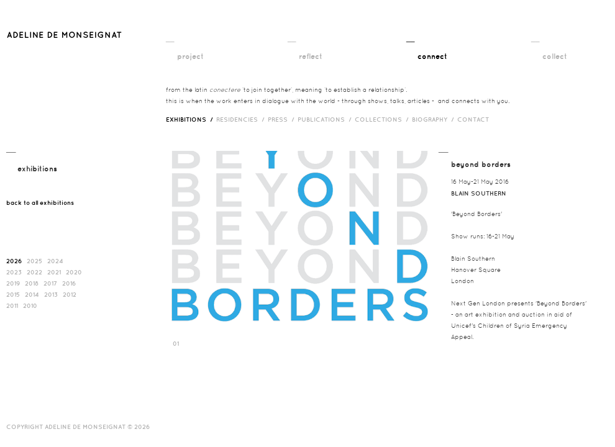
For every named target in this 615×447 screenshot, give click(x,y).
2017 (50, 283)
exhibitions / (191, 119)
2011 (12, 305)
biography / (434, 119)
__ (170, 38)
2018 (32, 283)
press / (283, 119)
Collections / (383, 119)
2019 (13, 283)
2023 (14, 272)
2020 (74, 272)
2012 (69, 294)
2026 (14, 260)
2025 (34, 260)
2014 (32, 294)
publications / (326, 119)
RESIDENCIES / (242, 119)
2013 (51, 294)
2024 (55, 260)
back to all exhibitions (40, 202)
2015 (13, 294)
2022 (34, 272)
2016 (69, 283)
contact (473, 119)
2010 (30, 305)
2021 (54, 272)
